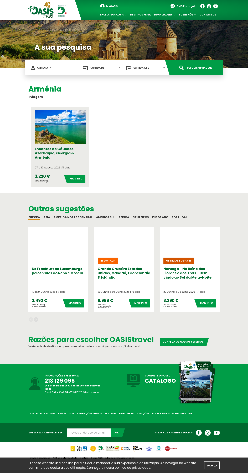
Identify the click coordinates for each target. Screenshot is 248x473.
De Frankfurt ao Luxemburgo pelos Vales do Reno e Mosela (57, 270)
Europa (34, 217)
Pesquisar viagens (199, 68)
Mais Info (76, 178)
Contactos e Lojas (41, 413)
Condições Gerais (89, 413)
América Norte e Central (73, 217)
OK (117, 432)
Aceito (212, 465)
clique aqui (93, 392)
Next (36, 319)
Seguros (110, 413)
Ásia (46, 217)
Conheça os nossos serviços (183, 341)
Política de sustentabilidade (172, 413)
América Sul (105, 217)
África (123, 217)
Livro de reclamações (134, 413)
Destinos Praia (140, 14)
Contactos (208, 14)
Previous (31, 319)
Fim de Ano (160, 217)
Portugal (179, 217)
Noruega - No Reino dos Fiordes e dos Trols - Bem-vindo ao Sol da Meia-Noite (187, 273)
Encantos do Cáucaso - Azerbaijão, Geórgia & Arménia (55, 153)
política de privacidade (132, 467)
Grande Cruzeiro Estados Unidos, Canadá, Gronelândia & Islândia (124, 273)
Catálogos (66, 413)
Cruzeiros (141, 217)
